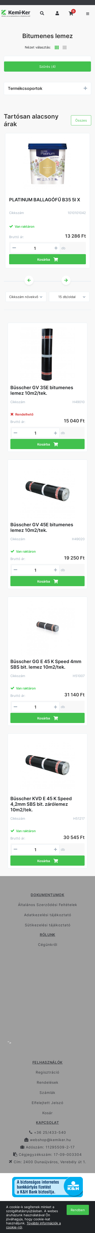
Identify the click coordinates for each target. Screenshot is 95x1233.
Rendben (78, 1210)
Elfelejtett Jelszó (47, 1102)
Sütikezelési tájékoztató (47, 925)
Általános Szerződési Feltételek (47, 904)
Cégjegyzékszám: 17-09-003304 (47, 1154)
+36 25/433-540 (47, 1132)
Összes (81, 120)
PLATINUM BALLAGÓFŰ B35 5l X (44, 199)
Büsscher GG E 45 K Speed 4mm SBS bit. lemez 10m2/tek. (45, 664)
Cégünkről (47, 944)
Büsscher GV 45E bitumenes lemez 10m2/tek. (41, 527)
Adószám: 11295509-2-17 (47, 1147)
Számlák (47, 1092)
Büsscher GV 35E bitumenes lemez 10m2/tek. (41, 390)
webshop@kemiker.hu (47, 1140)
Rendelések (48, 1082)
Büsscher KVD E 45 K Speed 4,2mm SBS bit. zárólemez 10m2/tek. (41, 804)
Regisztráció (47, 1072)
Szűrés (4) (47, 66)
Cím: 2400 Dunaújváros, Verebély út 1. (47, 1162)
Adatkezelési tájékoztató (47, 915)
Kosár (47, 1113)
